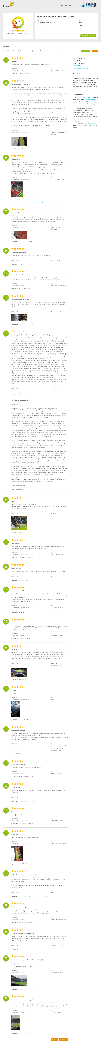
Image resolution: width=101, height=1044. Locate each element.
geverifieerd (83, 118)
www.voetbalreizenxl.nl (80, 71)
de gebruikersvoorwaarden (90, 99)
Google (87, 103)
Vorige (54, 1039)
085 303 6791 (77, 65)
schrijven (90, 97)
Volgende (63, 1039)
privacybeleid (94, 123)
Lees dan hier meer (85, 121)
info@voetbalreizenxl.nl (80, 68)
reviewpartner (93, 103)
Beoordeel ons (86, 35)
